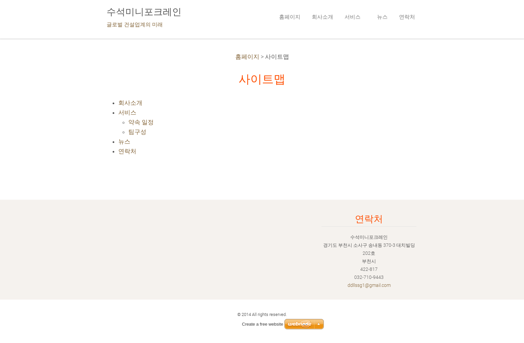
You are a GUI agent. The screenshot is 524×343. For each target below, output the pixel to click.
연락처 (127, 151)
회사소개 (130, 103)
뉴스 (124, 141)
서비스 (127, 112)
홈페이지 (247, 56)
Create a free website (262, 324)
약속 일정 (141, 122)
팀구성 (137, 132)
